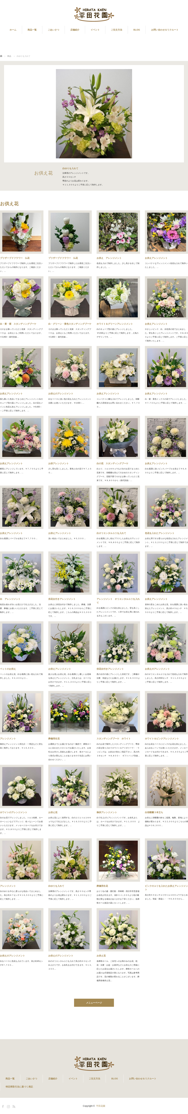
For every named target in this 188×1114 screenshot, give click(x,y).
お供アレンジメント (58, 463)
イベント (95, 29)
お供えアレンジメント (11, 393)
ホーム (13, 29)
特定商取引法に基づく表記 (19, 1086)
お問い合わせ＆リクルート (164, 29)
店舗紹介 (74, 29)
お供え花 (52, 812)
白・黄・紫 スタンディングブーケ (18, 324)
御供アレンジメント (107, 812)
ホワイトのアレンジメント (13, 812)
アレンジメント (8, 738)
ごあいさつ (53, 29)
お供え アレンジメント (109, 258)
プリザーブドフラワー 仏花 (14, 258)
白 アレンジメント (10, 599)
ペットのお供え (8, 669)
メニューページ (94, 1002)
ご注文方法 (116, 29)
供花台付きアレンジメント (62, 599)
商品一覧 (32, 29)
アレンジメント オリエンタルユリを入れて (118, 601)
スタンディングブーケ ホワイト (114, 738)
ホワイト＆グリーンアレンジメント (115, 324)
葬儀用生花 (54, 738)
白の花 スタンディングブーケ (112, 463)
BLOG (136, 29)
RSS (13, 1105)
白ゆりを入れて (56, 886)
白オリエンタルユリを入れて (111, 533)
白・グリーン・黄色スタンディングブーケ (69, 324)
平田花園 (100, 1106)
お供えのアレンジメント (60, 393)
